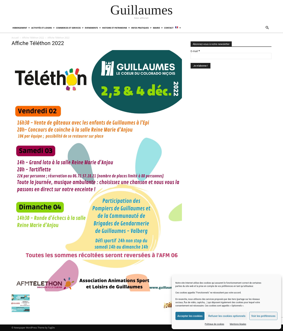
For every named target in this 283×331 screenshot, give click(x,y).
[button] (267, 28)
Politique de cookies (214, 324)
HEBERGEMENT (21, 27)
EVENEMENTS (93, 27)
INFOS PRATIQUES (141, 27)
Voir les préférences (263, 316)
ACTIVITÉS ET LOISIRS (43, 27)
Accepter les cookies (190, 316)
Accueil (15, 37)
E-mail (195, 51)
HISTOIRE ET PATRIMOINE (116, 27)
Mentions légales (238, 324)
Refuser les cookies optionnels (226, 316)
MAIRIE (158, 27)
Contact (168, 27)
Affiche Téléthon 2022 (33, 37)
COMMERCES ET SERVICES (70, 27)
